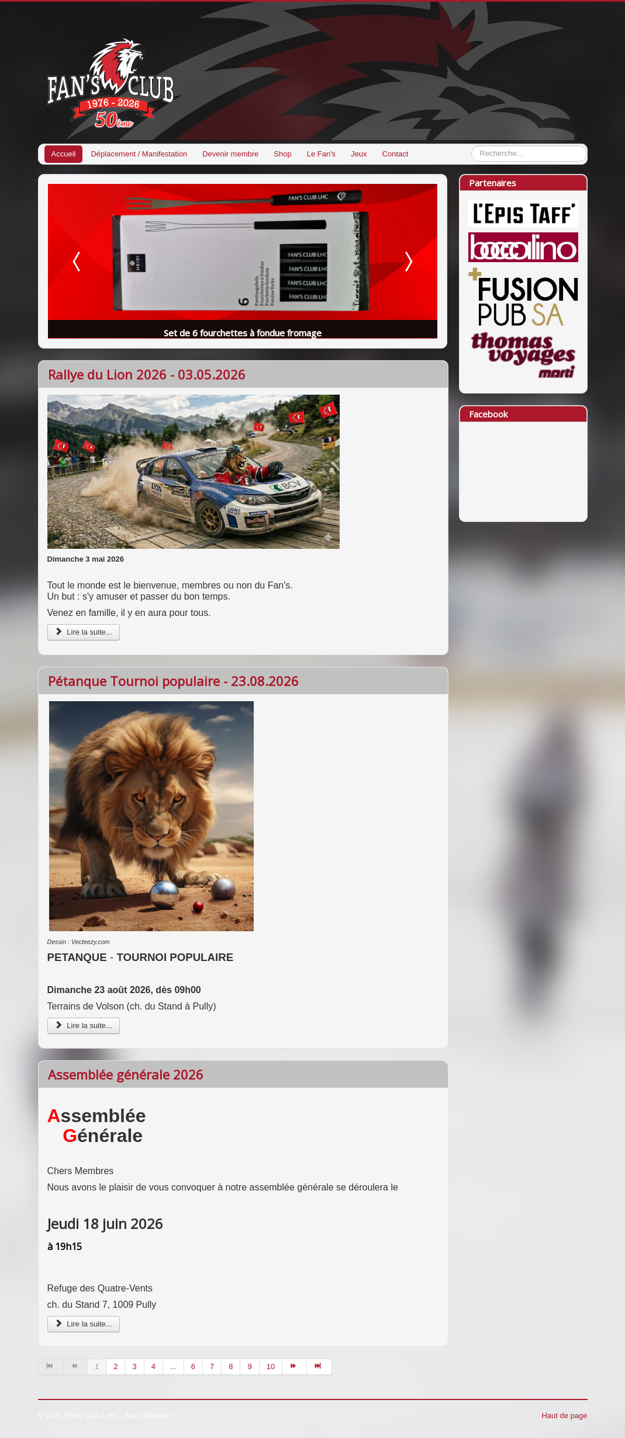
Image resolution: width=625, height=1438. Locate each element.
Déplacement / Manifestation (139, 153)
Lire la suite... (83, 632)
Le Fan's (321, 153)
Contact (395, 153)
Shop (282, 153)
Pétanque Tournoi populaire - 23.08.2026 (173, 681)
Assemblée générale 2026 (125, 1074)
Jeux (359, 153)
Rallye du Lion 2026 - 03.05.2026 (147, 374)
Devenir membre (230, 153)
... (173, 1366)
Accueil (63, 153)
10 (271, 1366)
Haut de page (564, 1415)
